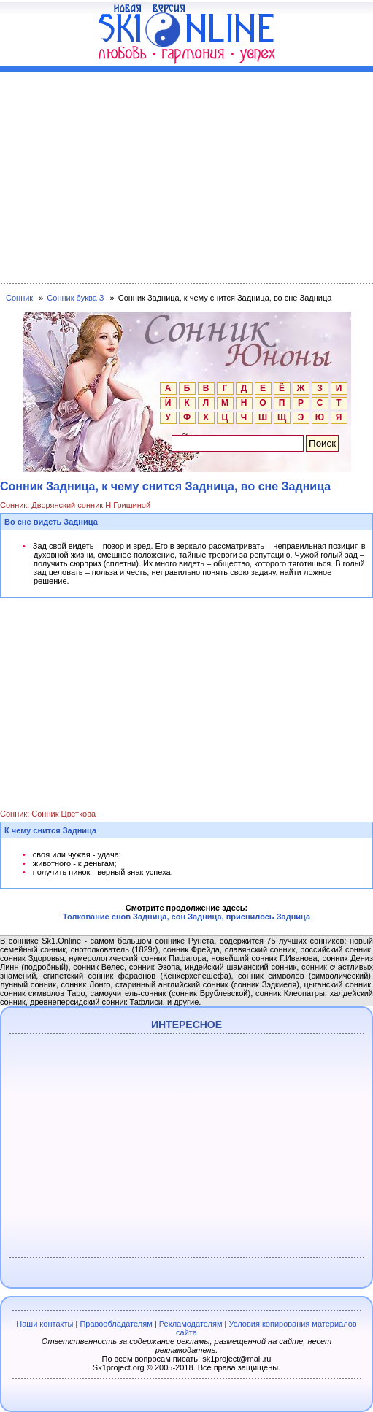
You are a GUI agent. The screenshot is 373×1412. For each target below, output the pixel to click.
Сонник (19, 297)
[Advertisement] (186, 174)
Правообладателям (116, 1323)
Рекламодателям (191, 1323)
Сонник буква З (75, 297)
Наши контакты (44, 1323)
